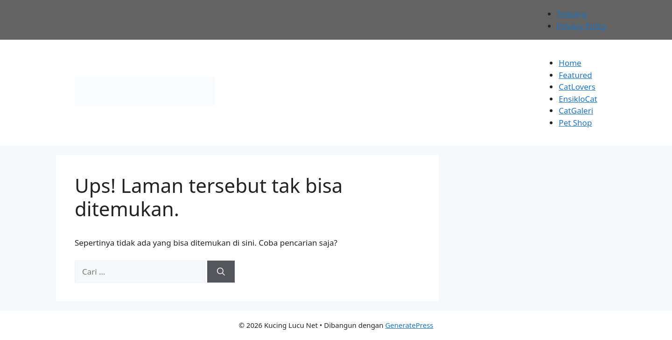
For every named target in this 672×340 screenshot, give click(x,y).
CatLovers (577, 86)
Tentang (572, 13)
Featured (575, 75)
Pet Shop (575, 122)
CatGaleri (576, 110)
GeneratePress (409, 325)
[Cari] (221, 272)
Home (570, 62)
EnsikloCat (578, 98)
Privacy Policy (582, 26)
